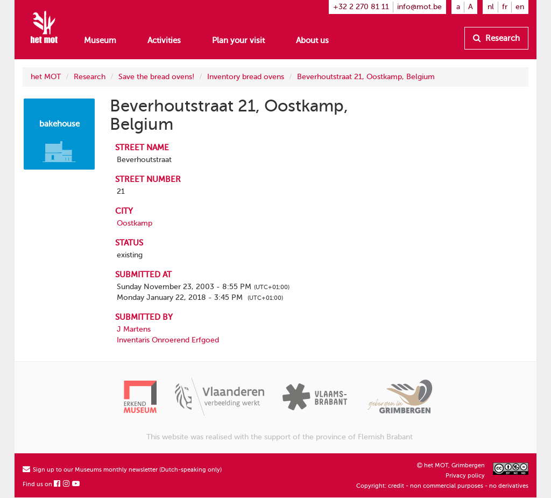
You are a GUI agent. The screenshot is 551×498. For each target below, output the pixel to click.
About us (312, 40)
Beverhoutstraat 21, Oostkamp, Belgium (366, 77)
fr (504, 7)
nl (491, 7)
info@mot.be (419, 7)
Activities (164, 40)
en (519, 7)
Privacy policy (465, 475)
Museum (100, 40)
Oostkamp (134, 223)
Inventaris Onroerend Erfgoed (168, 340)
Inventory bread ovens (245, 77)
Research (496, 38)
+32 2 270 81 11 (361, 7)
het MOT (46, 77)
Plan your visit (238, 40)
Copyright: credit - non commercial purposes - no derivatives (442, 485)
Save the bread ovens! (156, 77)
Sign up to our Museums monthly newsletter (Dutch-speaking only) (122, 469)
